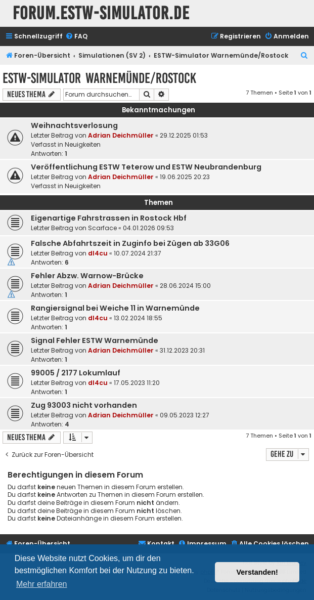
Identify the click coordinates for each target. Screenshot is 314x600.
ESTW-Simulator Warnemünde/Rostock (99, 78)
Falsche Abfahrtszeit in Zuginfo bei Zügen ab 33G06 (130, 243)
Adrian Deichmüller (121, 135)
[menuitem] (76, 37)
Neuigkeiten (83, 144)
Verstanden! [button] (257, 572)
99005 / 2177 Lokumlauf (75, 373)
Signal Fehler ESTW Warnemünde (94, 340)
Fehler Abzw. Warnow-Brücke (87, 276)
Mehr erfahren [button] (41, 584)
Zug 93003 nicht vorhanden (84, 405)
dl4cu (98, 253)
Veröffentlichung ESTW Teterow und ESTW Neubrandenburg (146, 167)
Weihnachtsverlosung (74, 125)
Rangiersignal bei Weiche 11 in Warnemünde (115, 308)
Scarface (102, 228)
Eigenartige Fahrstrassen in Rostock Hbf (109, 218)
